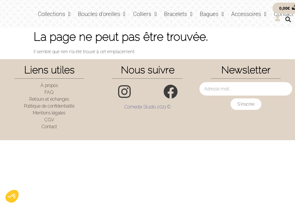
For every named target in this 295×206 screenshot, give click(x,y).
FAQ (49, 92)
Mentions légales (49, 113)
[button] (288, 19)
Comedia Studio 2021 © (147, 107)
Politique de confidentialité (49, 106)
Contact (49, 126)
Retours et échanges (49, 99)
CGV (49, 119)
